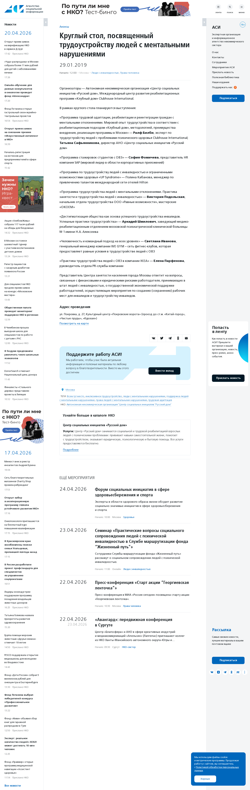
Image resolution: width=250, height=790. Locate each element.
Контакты (218, 57)
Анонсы (64, 26)
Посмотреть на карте (74, 323)
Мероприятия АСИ (223, 67)
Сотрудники (219, 62)
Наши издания (220, 82)
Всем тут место (75, 396)
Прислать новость (223, 72)
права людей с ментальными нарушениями (121, 400)
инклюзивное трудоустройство (104, 396)
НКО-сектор (129, 647)
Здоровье (128, 517)
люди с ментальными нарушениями (144, 396)
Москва (70, 389)
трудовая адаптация (160, 400)
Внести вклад (164, 371)
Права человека (129, 72)
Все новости (12, 785)
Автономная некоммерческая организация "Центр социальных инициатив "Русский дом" (119, 404)
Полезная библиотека (225, 77)
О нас (215, 52)
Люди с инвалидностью (105, 72)
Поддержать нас (222, 87)
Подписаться (228, 98)
